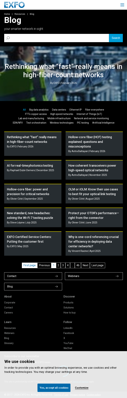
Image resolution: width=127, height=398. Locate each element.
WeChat (68, 348)
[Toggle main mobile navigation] (122, 5)
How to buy (70, 312)
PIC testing (83, 122)
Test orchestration (36, 122)
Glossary (9, 343)
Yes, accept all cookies (54, 387)
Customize (81, 387)
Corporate (9, 302)
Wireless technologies (62, 122)
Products (68, 302)
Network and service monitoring (91, 118)
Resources (20, 14)
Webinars (9, 333)
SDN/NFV (18, 122)
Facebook (69, 333)
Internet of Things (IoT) (89, 114)
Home (7, 14)
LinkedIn (68, 328)
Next (85, 265)
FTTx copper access (36, 114)
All (24, 109)
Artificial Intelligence (103, 122)
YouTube (68, 343)
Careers (8, 312)
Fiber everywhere (94, 109)
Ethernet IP (76, 109)
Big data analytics (39, 109)
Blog (6, 338)
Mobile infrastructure (59, 118)
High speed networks (61, 114)
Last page (97, 265)
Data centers (59, 109)
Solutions (69, 307)
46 (77, 265)
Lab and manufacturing (31, 118)
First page (29, 265)
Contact (8, 307)
